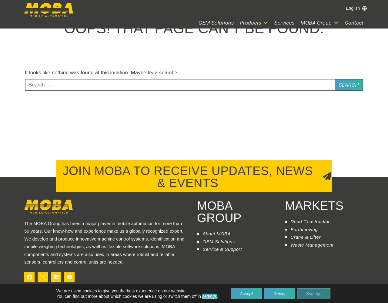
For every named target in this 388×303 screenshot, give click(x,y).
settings (209, 296)
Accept (246, 293)
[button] (254, 23)
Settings (314, 293)
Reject (279, 293)
